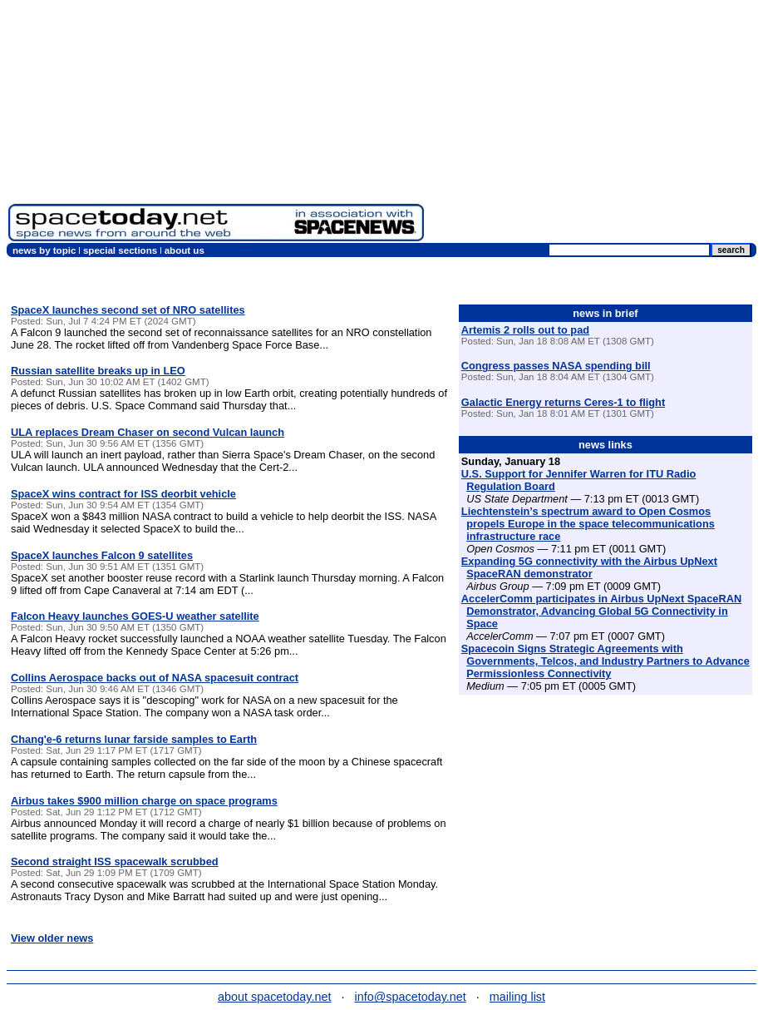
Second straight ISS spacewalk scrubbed (115, 861)
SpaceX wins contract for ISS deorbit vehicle (123, 494)
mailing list (517, 996)
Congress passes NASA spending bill (556, 365)
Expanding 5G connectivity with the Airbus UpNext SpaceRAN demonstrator (589, 567)
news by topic (44, 250)
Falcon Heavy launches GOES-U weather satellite (135, 616)
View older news (52, 938)
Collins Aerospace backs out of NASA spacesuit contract (154, 677)
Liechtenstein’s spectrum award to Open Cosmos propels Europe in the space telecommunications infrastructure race (588, 523)
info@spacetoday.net (410, 996)
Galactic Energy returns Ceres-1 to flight (563, 402)
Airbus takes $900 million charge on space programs (144, 801)
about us (184, 250)
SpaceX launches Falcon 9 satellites (102, 555)
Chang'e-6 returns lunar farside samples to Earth (134, 739)
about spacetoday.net (275, 996)
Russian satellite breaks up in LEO (98, 370)
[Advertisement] (593, 124)
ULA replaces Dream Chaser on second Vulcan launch (147, 432)
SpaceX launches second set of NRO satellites (128, 310)
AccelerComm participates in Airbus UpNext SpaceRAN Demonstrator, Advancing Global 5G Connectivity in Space (601, 611)
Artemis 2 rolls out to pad (525, 330)
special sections (120, 250)
